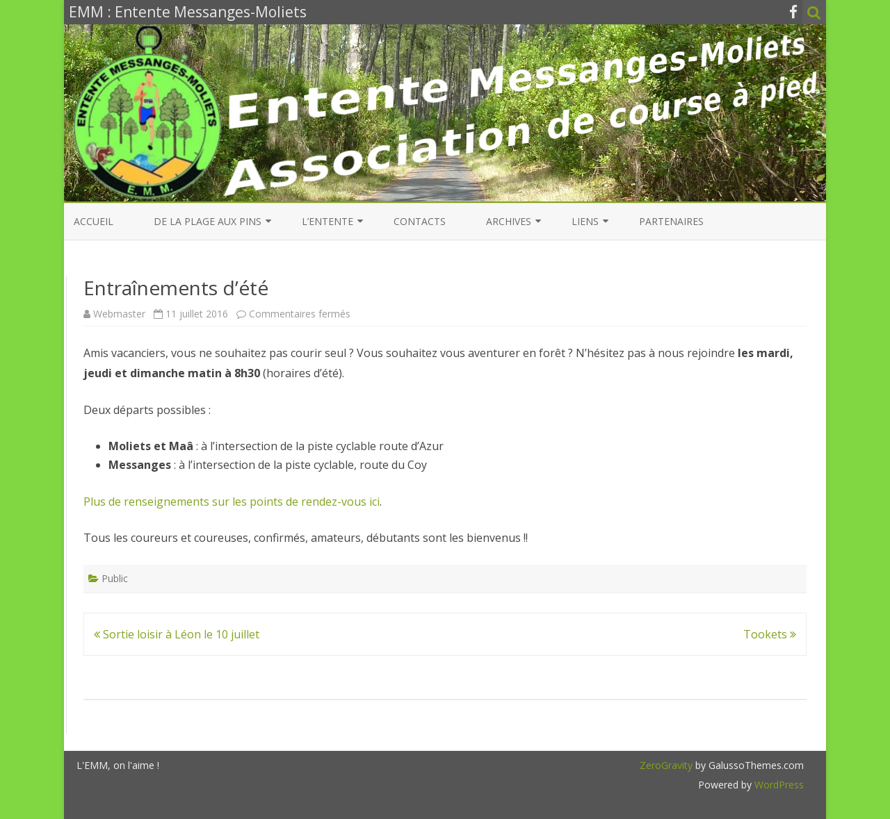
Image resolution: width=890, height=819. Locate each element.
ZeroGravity (666, 765)
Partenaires (671, 221)
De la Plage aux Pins (207, 221)
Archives (508, 221)
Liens (585, 221)
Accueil (93, 221)
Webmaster (119, 313)
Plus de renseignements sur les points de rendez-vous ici (231, 501)
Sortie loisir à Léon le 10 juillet (176, 634)
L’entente (327, 221)
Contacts (420, 221)
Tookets (769, 634)
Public (115, 578)
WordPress (778, 784)
